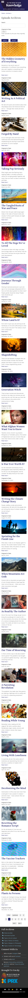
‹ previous (15, 915)
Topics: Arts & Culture (10, 938)
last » (19, 923)
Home (3, 13)
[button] (5, 989)
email (13, 959)
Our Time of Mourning (13, 650)
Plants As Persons (10, 893)
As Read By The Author (13, 611)
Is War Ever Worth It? (13, 464)
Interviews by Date (9, 935)
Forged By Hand (10, 134)
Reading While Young (13, 720)
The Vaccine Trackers (13, 858)
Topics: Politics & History (11, 940)
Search (3, 22)
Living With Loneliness (13, 755)
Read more (4, 75)
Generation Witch (11, 389)
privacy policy (12, 962)
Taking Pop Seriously (12, 169)
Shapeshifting (9, 355)
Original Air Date (6, 29)
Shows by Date (8, 933)
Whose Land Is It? (10, 320)
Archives (8, 13)
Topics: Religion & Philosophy (12, 943)
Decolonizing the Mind (13, 788)
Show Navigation (2, 2)
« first (8, 915)
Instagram (15, 953)
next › (14, 923)
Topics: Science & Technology (12, 946)
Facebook (17, 956)
